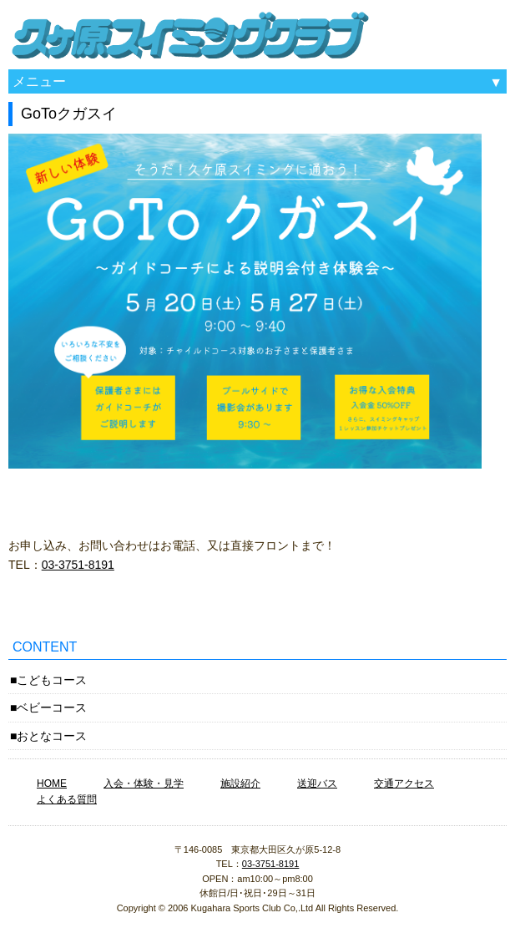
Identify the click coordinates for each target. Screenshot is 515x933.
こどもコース (52, 680)
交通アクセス (404, 783)
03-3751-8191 (78, 564)
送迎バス (317, 783)
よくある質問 (67, 799)
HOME (52, 783)
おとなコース (52, 736)
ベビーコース (52, 707)
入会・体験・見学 (144, 783)
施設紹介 (240, 783)
